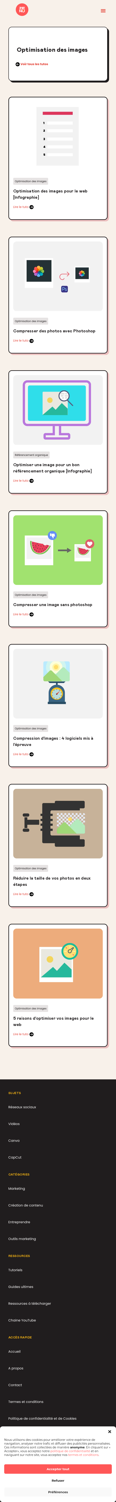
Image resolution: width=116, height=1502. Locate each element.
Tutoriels (15, 1270)
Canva (14, 1140)
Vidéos (14, 1123)
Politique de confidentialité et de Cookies (42, 1418)
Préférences (58, 1492)
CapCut (14, 1157)
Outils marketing (22, 1238)
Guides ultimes (20, 1286)
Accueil (14, 1351)
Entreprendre (19, 1222)
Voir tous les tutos (34, 64)
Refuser (58, 1481)
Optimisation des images (31, 181)
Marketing (16, 1188)
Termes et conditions (26, 1401)
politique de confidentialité (70, 1451)
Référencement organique (31, 455)
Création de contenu (25, 1205)
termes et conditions (83, 1455)
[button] (110, 1432)
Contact (15, 1385)
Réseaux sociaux (22, 1107)
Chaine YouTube (22, 1320)
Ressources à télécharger (29, 1303)
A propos (16, 1368)
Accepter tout (58, 1469)
